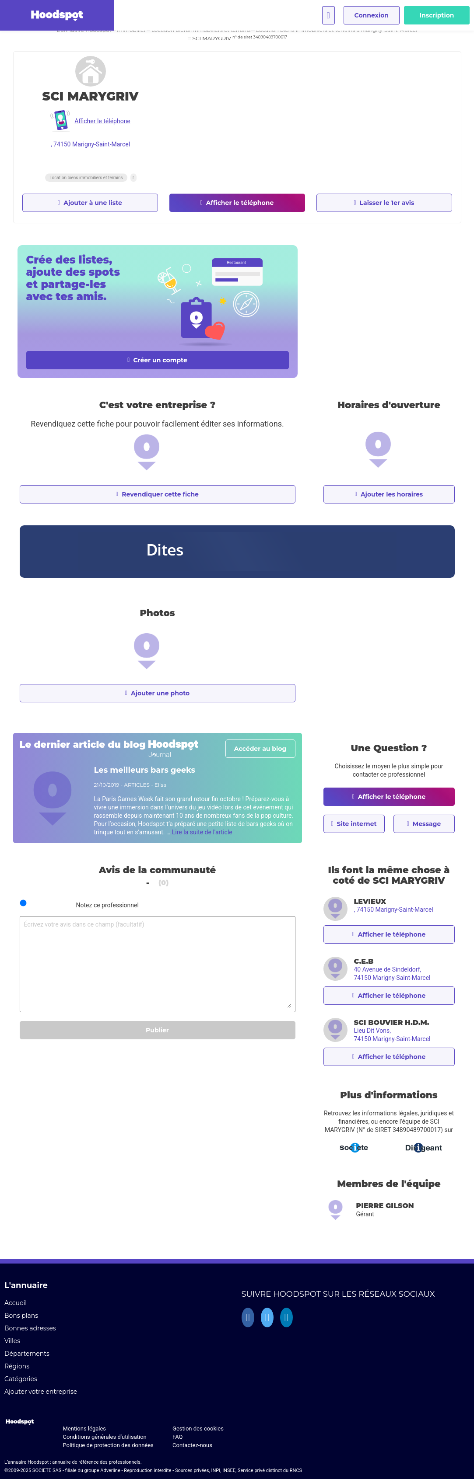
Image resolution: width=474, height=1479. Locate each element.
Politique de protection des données (108, 1445)
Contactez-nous (192, 1445)
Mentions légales (84, 1428)
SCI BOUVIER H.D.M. (391, 1022)
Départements (26, 1353)
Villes (12, 1341)
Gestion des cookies (198, 1428)
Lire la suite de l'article (202, 832)
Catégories (20, 1379)
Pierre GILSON (385, 1205)
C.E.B (364, 961)
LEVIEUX (370, 901)
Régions (16, 1366)
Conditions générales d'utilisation (104, 1437)
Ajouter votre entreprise (40, 1392)
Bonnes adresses (30, 1328)
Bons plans (21, 1315)
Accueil (15, 1303)
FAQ (177, 1437)
